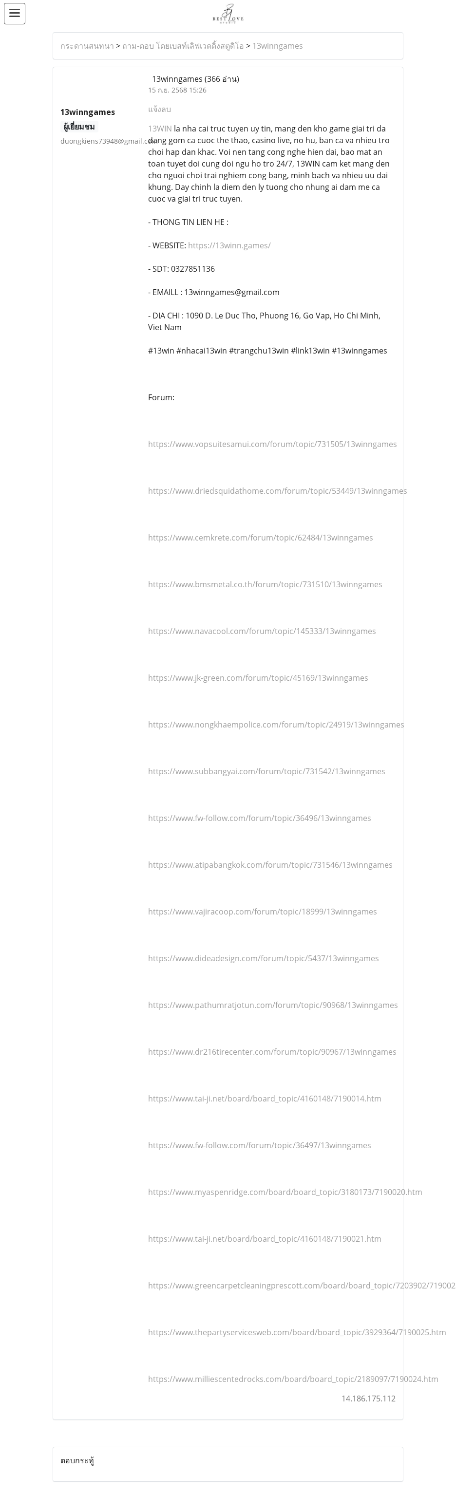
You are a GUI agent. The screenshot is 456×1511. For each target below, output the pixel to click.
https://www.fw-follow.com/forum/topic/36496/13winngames (259, 818)
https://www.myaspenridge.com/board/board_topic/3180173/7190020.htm (285, 1192)
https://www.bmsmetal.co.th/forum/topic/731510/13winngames (265, 584)
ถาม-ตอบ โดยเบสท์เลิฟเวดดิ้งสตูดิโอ (183, 45)
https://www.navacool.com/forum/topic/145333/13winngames (262, 631)
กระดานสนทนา (87, 45)
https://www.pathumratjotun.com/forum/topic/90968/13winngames (273, 1005)
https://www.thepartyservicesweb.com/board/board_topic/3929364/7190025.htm (297, 1332)
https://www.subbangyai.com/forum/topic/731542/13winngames (266, 771)
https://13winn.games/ (228, 245)
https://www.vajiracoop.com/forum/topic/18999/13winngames (262, 911)
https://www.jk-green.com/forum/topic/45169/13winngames (258, 677)
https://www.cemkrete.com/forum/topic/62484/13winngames (260, 537)
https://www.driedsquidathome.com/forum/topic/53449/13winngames (277, 490)
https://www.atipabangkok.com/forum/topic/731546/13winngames (270, 864)
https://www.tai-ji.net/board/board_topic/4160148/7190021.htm (264, 1238)
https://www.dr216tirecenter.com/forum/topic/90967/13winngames (272, 1051)
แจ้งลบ (159, 109)
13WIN (160, 128)
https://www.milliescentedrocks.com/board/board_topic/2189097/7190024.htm (293, 1379)
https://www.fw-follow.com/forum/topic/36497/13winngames (259, 1145)
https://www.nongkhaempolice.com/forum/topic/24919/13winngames (276, 724)
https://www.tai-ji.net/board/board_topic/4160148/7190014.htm (264, 1098)
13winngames (277, 45)
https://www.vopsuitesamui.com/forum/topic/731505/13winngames (272, 444)
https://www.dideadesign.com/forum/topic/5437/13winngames (263, 958)
